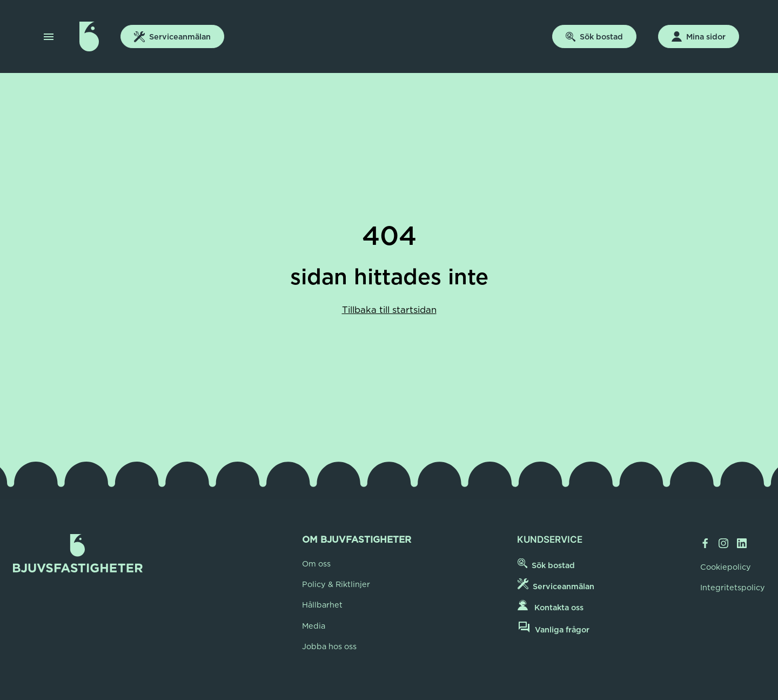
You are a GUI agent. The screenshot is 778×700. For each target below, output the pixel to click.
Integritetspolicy (732, 587)
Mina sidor (699, 36)
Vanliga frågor (553, 628)
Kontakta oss (551, 606)
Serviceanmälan (172, 36)
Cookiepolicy (725, 567)
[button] (48, 36)
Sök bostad (594, 36)
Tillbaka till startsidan (389, 309)
